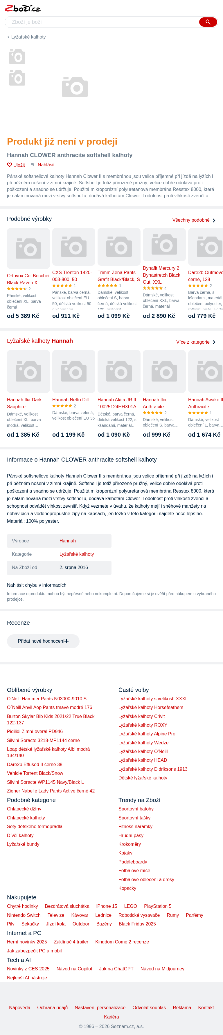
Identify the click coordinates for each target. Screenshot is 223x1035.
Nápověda (19, 1007)
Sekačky (30, 923)
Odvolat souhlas (149, 1007)
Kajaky (125, 852)
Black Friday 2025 (137, 923)
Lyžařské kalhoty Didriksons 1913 (153, 769)
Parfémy (194, 915)
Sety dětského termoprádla (34, 826)
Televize (56, 915)
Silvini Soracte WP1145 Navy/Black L (45, 782)
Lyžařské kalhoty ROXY (142, 725)
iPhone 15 (106, 906)
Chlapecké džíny (24, 808)
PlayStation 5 (157, 906)
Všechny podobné (194, 220)
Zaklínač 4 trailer (71, 941)
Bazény (104, 923)
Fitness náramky (135, 826)
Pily (11, 923)
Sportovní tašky (134, 817)
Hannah (68, 540)
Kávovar (79, 915)
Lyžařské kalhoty (28, 36)
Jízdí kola (56, 923)
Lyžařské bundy (23, 844)
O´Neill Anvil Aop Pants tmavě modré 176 (49, 707)
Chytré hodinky (22, 906)
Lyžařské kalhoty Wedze (143, 742)
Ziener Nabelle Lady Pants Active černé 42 (51, 790)
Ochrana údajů (52, 1007)
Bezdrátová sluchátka (67, 906)
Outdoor (81, 923)
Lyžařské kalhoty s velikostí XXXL (153, 698)
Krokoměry (129, 844)
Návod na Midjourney (162, 968)
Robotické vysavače (139, 915)
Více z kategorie (196, 342)
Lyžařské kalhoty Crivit (141, 716)
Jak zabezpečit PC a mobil (34, 950)
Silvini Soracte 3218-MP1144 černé (43, 740)
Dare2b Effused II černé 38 (34, 764)
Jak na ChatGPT (116, 968)
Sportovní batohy (136, 808)
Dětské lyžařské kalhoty (142, 777)
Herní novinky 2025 (27, 941)
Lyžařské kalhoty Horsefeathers (151, 707)
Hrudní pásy (130, 835)
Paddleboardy (132, 861)
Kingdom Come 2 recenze (122, 941)
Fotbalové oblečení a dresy (146, 879)
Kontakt (206, 1007)
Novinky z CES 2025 (28, 968)
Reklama (182, 1007)
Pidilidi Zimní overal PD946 (35, 731)
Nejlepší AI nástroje (27, 977)
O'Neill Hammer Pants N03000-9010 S (47, 698)
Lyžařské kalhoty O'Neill (143, 751)
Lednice (103, 915)
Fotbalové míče (134, 870)
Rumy (173, 915)
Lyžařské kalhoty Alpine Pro (146, 733)
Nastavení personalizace (100, 1007)
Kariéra (111, 1016)
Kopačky (127, 888)
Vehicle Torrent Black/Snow (35, 773)
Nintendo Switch (24, 915)
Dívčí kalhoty (20, 835)
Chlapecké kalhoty (26, 817)
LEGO (130, 906)
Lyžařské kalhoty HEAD (142, 760)
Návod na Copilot (74, 968)
